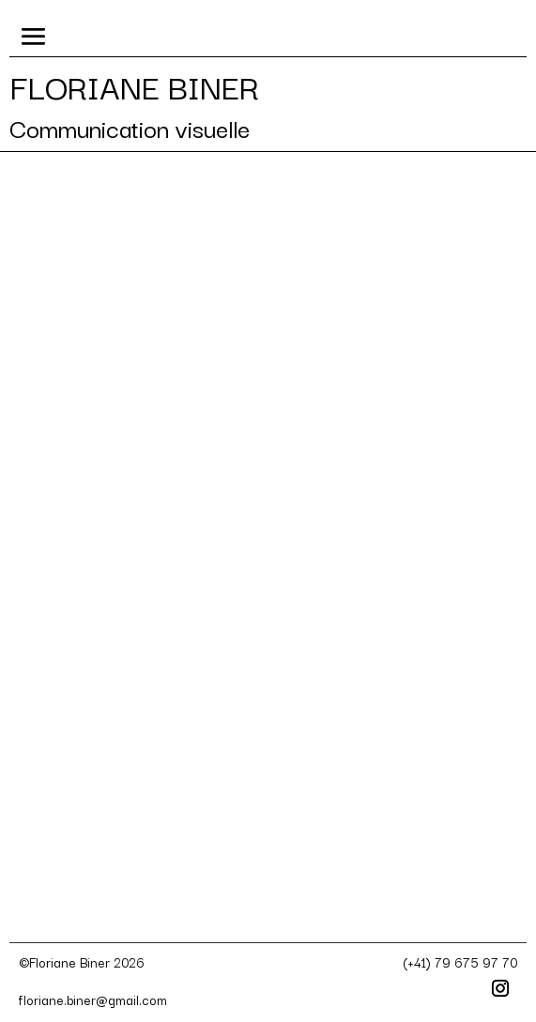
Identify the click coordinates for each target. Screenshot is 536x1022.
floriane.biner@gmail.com (93, 999)
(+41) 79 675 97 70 (460, 962)
